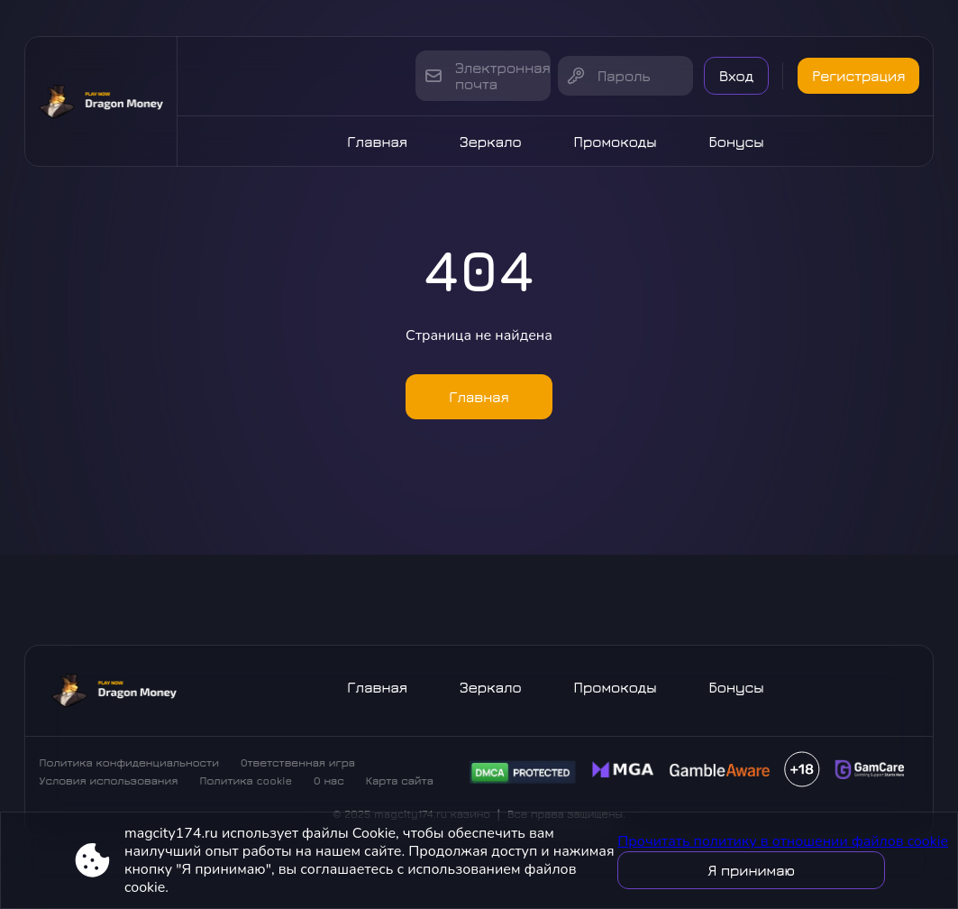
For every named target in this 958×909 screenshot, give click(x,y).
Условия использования (109, 780)
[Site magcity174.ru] (101, 101)
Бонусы (736, 141)
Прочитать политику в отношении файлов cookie (782, 841)
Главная (377, 141)
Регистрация (858, 76)
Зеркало (491, 141)
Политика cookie (245, 780)
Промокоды (615, 141)
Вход (736, 76)
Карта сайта (399, 780)
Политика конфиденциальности (129, 762)
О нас (329, 780)
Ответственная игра (298, 762)
